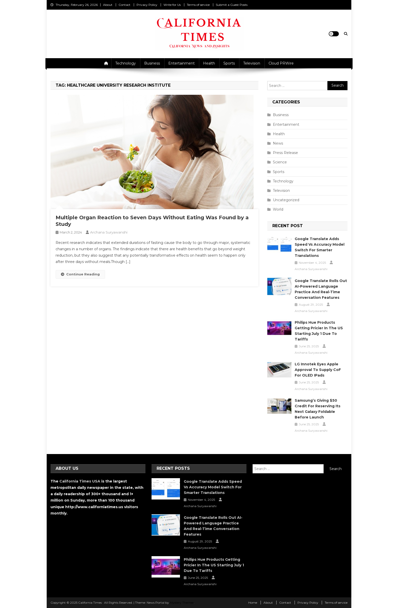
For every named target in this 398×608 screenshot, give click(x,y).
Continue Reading (80, 274)
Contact (124, 5)
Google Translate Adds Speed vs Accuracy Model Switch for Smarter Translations (319, 247)
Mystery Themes (182, 602)
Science (280, 162)
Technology (125, 63)
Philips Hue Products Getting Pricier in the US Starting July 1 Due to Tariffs (319, 330)
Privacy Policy (147, 5)
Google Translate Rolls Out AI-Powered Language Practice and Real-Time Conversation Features (321, 289)
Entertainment (181, 63)
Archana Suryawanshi (108, 232)
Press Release (285, 152)
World (278, 209)
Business (152, 63)
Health (209, 63)
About (107, 5)
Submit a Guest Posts (231, 5)
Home (252, 602)
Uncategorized (286, 200)
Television (251, 63)
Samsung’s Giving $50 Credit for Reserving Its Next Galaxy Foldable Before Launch (317, 408)
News (278, 143)
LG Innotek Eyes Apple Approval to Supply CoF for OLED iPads (318, 370)
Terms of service (198, 5)
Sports (229, 63)
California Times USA (79, 481)
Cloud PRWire (281, 63)
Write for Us (172, 5)
